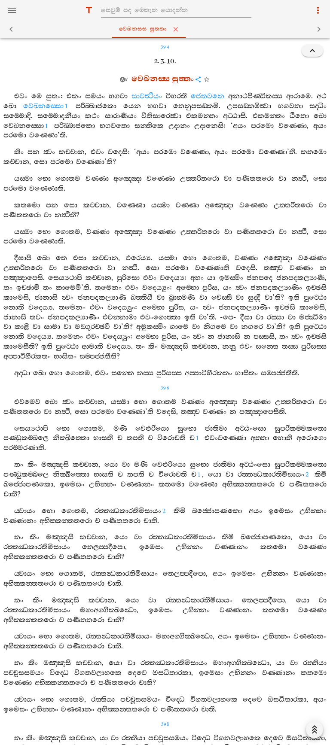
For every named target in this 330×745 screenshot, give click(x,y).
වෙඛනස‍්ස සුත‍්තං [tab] (167, 29)
